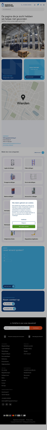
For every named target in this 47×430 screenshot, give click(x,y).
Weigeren (24, 223)
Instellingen (23, 219)
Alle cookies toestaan (24, 226)
